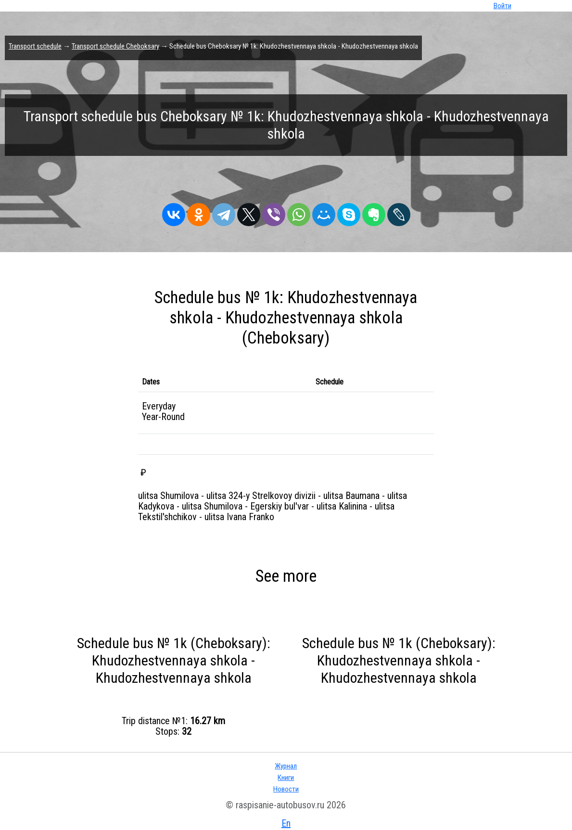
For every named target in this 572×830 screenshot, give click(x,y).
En (286, 823)
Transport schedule (35, 46)
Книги (286, 777)
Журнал (286, 766)
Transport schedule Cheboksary (115, 46)
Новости (286, 789)
